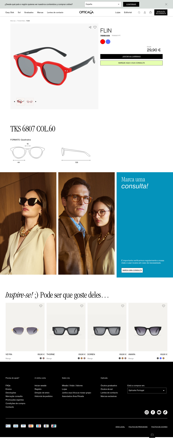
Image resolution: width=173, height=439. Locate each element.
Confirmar (132, 4)
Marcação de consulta (161, 12)
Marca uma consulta (134, 272)
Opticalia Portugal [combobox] (136, 392)
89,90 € (41, 356)
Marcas (12, 23)
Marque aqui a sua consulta (131, 66)
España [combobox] (89, 4)
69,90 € (82, 356)
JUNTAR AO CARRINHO (131, 59)
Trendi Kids (21, 23)
